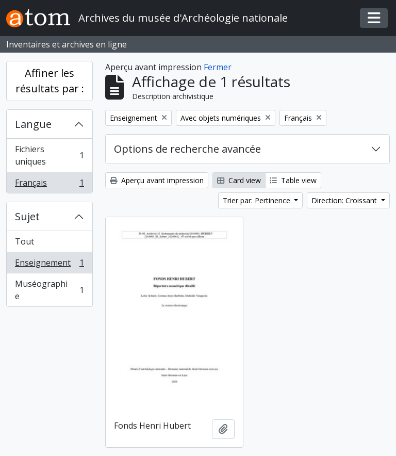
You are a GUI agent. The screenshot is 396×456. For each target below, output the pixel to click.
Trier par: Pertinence (257, 200)
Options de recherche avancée (187, 149)
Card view (239, 180)
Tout (24, 241)
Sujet (27, 216)
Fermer (218, 67)
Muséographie (49, 290)
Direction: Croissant (345, 200)
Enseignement (49, 264)
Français (49, 184)
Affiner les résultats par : (49, 80)
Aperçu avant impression (157, 180)
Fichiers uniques (49, 155)
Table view (293, 180)
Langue (33, 124)
